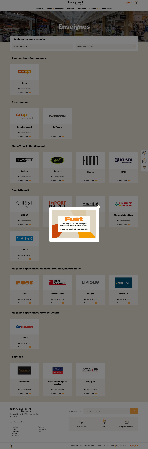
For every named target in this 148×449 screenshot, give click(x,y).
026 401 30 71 (59, 299)
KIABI (123, 172)
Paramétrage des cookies (106, 446)
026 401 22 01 (59, 390)
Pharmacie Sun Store (123, 215)
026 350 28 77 (26, 221)
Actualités (82, 9)
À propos (41, 427)
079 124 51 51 (26, 390)
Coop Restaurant (24, 127)
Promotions (105, 9)
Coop (24, 83)
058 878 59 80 (125, 221)
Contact (92, 9)
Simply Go (90, 382)
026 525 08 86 (59, 177)
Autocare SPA (24, 382)
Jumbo (24, 338)
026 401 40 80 (92, 221)
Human (90, 172)
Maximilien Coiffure (90, 215)
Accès (49, 9)
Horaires (39, 9)
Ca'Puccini (57, 127)
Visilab (24, 249)
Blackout (24, 171)
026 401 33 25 (59, 221)
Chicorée (58, 171)
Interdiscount (57, 294)
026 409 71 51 (26, 299)
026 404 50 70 (26, 343)
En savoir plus (24, 92)
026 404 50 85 (92, 299)
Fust (24, 294)
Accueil (12, 14)
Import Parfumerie (57, 215)
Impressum (74, 446)
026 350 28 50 (26, 89)
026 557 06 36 (26, 177)
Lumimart (123, 294)
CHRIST (24, 215)
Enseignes (59, 9)
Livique (90, 294)
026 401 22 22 (92, 390)
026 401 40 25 (26, 255)
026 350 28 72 (26, 133)
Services (70, 9)
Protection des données (88, 446)
